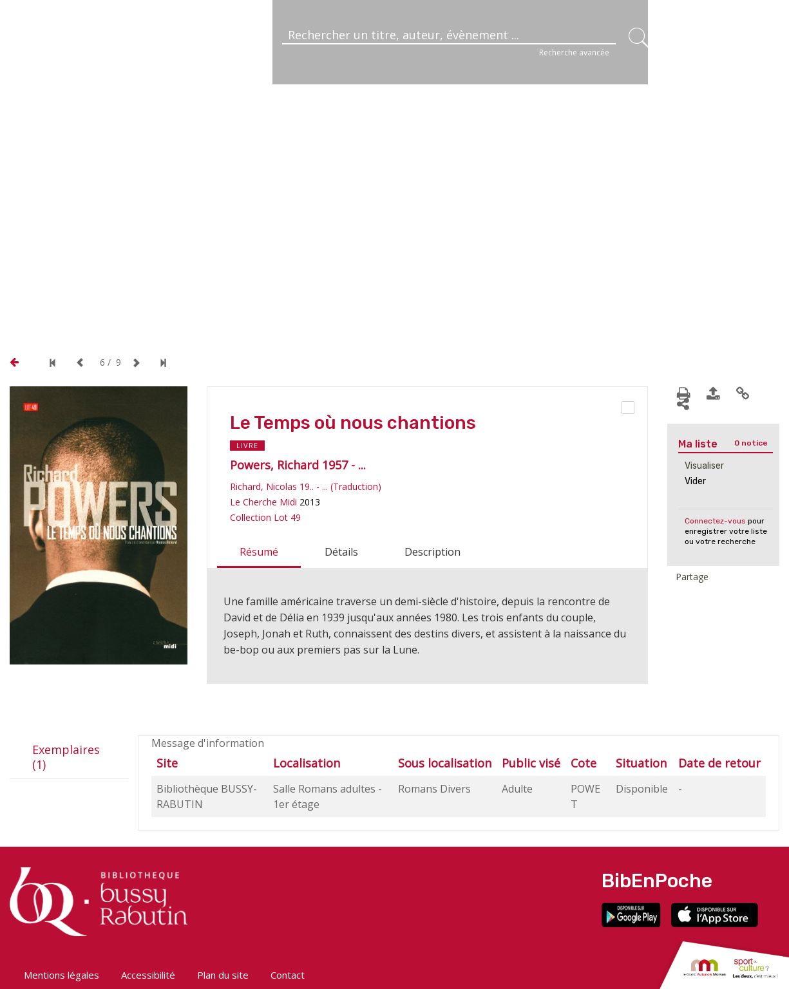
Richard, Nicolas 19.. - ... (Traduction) (305, 486)
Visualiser (704, 465)
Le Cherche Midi (263, 502)
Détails (341, 552)
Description (432, 552)
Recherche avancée (574, 52)
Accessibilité (148, 974)
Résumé (259, 552)
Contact (288, 974)
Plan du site (223, 974)
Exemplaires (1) (66, 757)
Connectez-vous (715, 520)
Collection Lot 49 (265, 517)
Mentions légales (61, 974)
